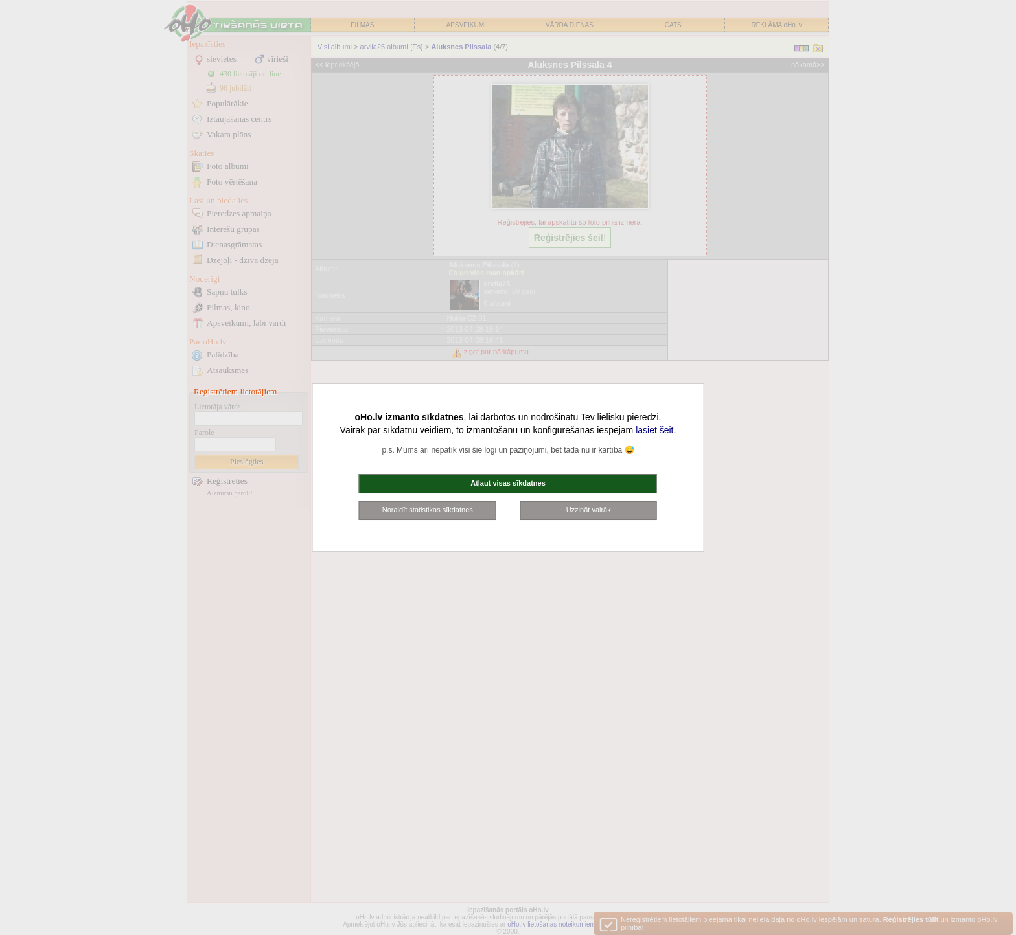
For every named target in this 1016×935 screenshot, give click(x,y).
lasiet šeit (654, 430)
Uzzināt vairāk (588, 509)
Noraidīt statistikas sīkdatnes (427, 509)
